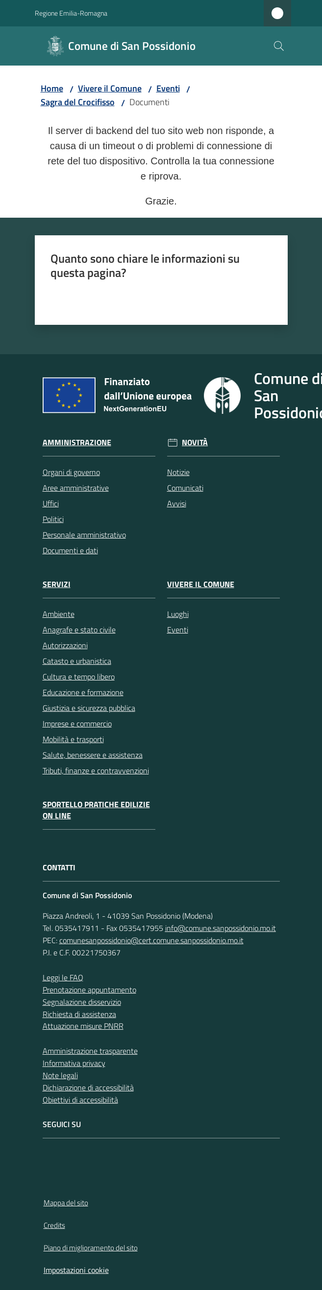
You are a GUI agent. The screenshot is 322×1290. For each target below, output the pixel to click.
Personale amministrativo (84, 535)
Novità (195, 442)
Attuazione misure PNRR (83, 1026)
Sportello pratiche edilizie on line (96, 810)
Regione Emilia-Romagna (71, 13)
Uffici (51, 503)
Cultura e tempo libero (79, 676)
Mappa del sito (66, 1202)
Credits (54, 1225)
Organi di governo (71, 472)
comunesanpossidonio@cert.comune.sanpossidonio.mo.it (151, 940)
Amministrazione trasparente (90, 1051)
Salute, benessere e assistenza (93, 755)
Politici (53, 519)
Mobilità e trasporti (73, 739)
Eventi (168, 88)
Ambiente (58, 614)
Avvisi (176, 503)
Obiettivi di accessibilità (80, 1100)
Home (52, 88)
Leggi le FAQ (63, 977)
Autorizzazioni (65, 645)
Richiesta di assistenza (79, 1014)
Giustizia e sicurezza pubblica (89, 708)
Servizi (57, 584)
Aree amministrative (76, 488)
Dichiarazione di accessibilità (88, 1087)
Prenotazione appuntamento (89, 990)
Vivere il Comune (110, 88)
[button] (279, 46)
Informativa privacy (74, 1063)
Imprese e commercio (77, 723)
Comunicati (185, 488)
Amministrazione (77, 442)
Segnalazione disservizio (82, 1002)
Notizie (178, 472)
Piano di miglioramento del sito (91, 1247)
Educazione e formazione (83, 692)
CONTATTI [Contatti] (59, 867)
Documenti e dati (70, 550)
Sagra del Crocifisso (78, 102)
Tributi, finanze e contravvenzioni (96, 770)
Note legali (60, 1075)
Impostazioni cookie (76, 1270)
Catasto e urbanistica (77, 661)
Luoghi (178, 614)
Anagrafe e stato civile (79, 629)
